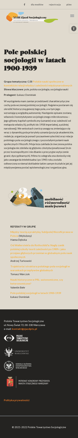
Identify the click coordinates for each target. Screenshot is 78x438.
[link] (74, 28)
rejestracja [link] (55, 4)
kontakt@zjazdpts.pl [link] (24, 328)
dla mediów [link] (37, 4)
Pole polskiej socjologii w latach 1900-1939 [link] (35, 292)
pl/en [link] (69, 4)
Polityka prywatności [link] (16, 400)
